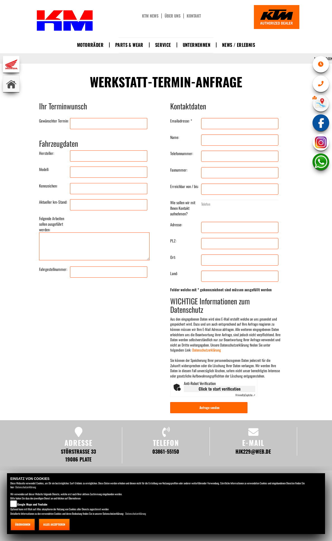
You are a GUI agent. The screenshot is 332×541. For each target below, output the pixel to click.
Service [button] (163, 44)
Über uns (173, 15)
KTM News (150, 15)
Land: (174, 273)
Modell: (44, 169)
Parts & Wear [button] (129, 44)
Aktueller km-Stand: (53, 202)
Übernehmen (22, 524)
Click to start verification (219, 389)
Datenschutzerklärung (206, 350)
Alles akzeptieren (54, 524)
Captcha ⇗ (245, 395)
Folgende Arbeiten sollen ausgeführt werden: (51, 224)
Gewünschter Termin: (54, 121)
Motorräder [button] (90, 44)
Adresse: (176, 224)
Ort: (173, 257)
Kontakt (194, 15)
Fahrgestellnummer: (53, 269)
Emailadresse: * (181, 121)
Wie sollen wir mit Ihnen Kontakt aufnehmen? (182, 208)
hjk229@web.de (253, 451)
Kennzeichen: (48, 186)
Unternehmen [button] (196, 44)
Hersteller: (46, 153)
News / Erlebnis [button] (238, 44)
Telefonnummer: (181, 153)
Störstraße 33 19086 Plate (78, 455)
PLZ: (173, 241)
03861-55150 (165, 451)
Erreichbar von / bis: (184, 186)
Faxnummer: (178, 170)
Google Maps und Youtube (32, 504)
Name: (174, 137)
